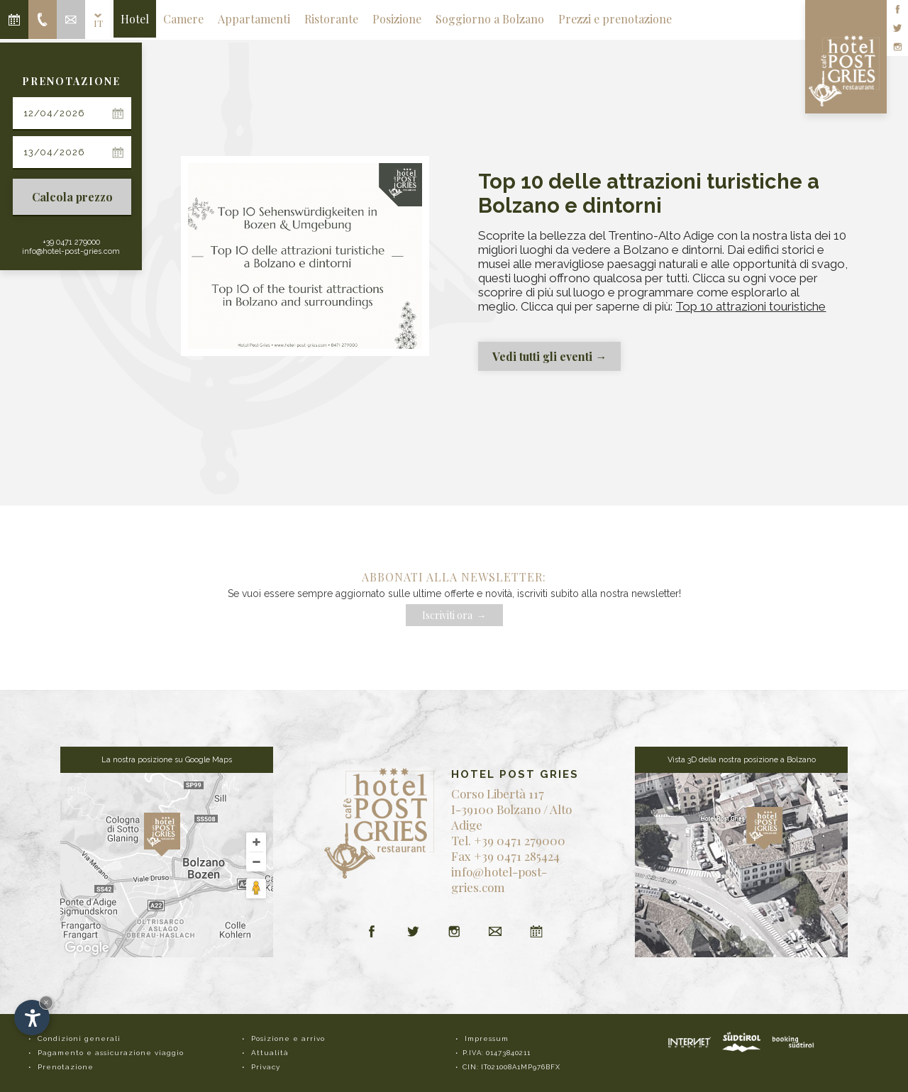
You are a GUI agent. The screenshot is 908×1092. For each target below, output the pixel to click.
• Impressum (482, 1038)
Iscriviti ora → (454, 615)
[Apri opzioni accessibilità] (32, 1017)
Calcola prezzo (72, 196)
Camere (183, 18)
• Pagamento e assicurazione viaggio (106, 1053)
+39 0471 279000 (71, 242)
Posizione (396, 18)
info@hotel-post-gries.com (71, 251)
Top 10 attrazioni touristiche (750, 306)
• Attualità (265, 1053)
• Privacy (261, 1067)
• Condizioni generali (74, 1038)
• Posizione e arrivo (283, 1038)
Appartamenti (254, 18)
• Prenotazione (61, 1067)
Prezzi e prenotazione (615, 18)
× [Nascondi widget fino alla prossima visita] (46, 1002)
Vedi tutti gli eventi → (549, 356)
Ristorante (331, 18)
